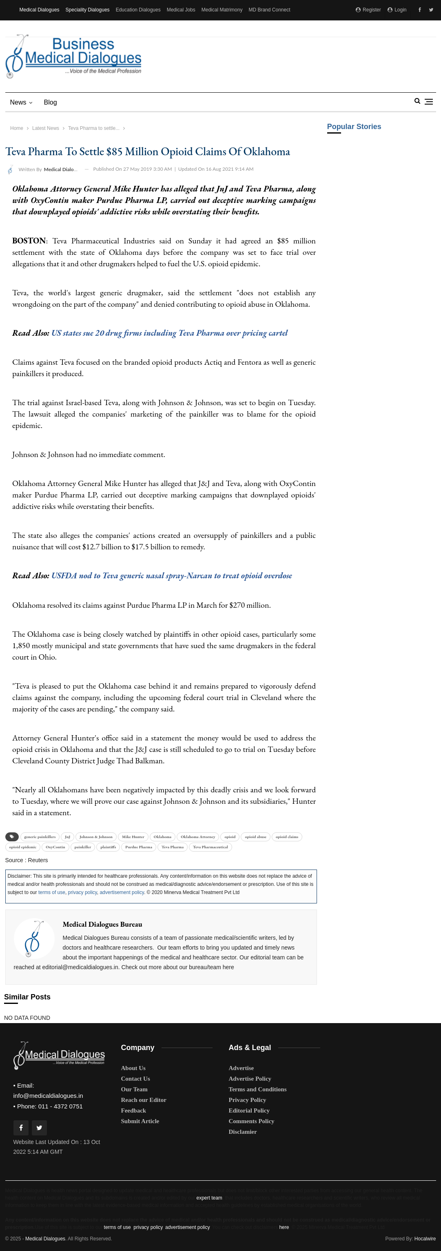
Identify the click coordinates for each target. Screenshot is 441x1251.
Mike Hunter (133, 836)
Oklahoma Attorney (198, 836)
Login (397, 10)
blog (50, 102)
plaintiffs (108, 846)
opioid (229, 836)
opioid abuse (255, 836)
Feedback (133, 1110)
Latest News (45, 128)
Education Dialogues (138, 10)
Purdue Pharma (138, 846)
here (284, 1227)
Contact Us (135, 1078)
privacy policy (82, 892)
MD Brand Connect (269, 10)
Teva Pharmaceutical (210, 846)
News (18, 102)
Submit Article (140, 1121)
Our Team (134, 1089)
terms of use (51, 892)
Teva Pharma (173, 846)
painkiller (83, 846)
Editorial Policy (249, 1110)
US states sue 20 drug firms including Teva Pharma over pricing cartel (172, 333)
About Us (133, 1068)
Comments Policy (252, 1121)
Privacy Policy (247, 1100)
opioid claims (287, 836)
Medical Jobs (181, 10)
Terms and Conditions (258, 1089)
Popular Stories (354, 127)
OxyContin (55, 846)
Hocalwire (425, 1238)
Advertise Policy (250, 1078)
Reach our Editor (143, 1100)
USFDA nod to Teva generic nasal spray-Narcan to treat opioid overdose (174, 575)
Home (16, 128)
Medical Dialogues (40, 10)
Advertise (241, 1068)
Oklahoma (162, 836)
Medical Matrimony (222, 10)
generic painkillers (40, 836)
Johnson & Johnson (96, 836)
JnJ (67, 836)
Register (368, 10)
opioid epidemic (23, 846)
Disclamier (243, 1131)
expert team (209, 1197)
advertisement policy (122, 892)
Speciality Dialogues (88, 10)
